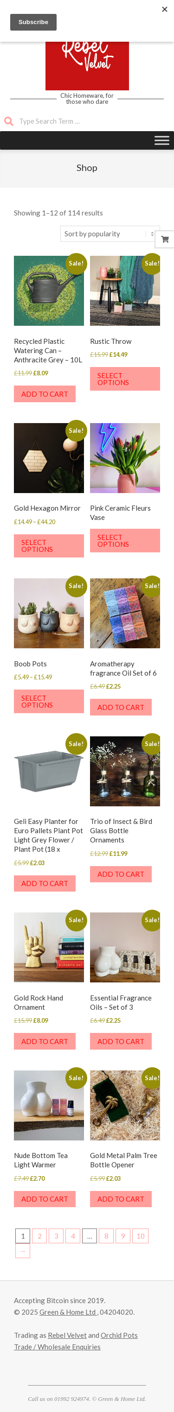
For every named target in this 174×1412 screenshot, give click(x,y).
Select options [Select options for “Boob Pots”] (37, 701)
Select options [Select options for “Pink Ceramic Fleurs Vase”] (113, 540)
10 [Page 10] (140, 1236)
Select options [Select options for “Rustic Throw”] (113, 378)
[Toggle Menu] (162, 140)
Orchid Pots (119, 1335)
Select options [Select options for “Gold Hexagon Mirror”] (37, 545)
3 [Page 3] (56, 1236)
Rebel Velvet (67, 1335)
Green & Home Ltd (68, 1312)
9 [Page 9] (123, 1236)
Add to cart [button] (44, 394)
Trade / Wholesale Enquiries (57, 1346)
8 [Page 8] (106, 1236)
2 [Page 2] (40, 1236)
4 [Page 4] (73, 1236)
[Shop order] (110, 234)
